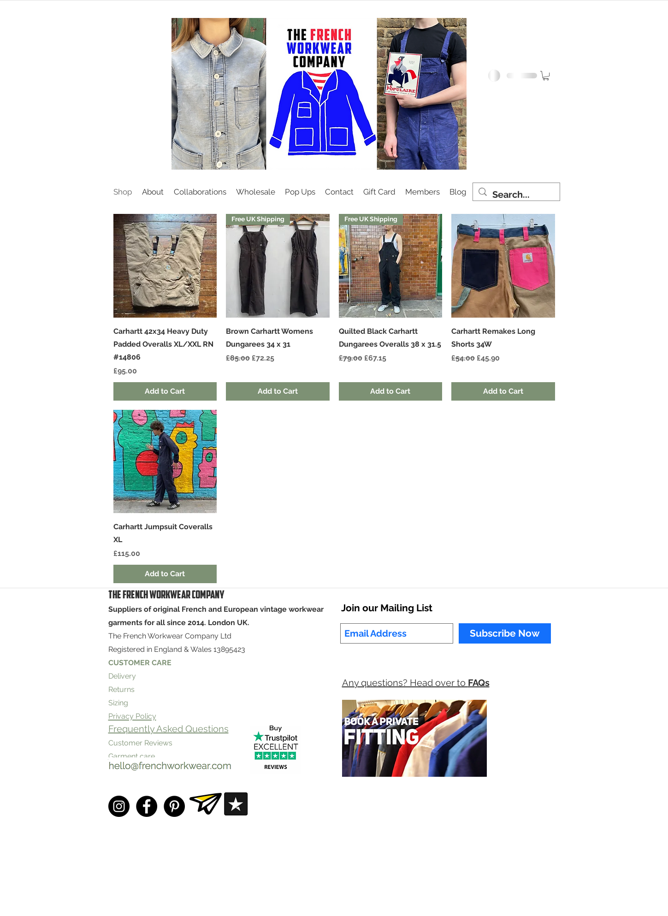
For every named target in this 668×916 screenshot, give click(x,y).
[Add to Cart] (165, 391)
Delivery (122, 676)
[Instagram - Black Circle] (119, 806)
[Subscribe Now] (505, 633)
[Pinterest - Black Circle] (174, 806)
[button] (545, 75)
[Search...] (516, 195)
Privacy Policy (257, 898)
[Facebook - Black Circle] (146, 806)
